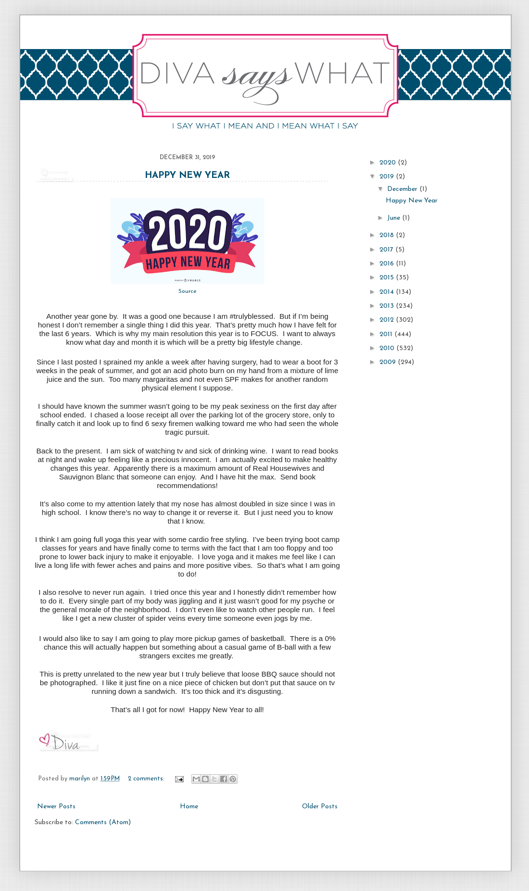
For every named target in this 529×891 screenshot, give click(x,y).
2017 (387, 249)
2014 (387, 292)
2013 (387, 306)
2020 (388, 162)
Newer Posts (56, 806)
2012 (387, 320)
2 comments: (147, 779)
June (394, 218)
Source (187, 291)
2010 (387, 348)
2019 (387, 176)
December (403, 189)
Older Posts (320, 806)
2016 (387, 263)
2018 (387, 235)
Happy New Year (187, 175)
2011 (386, 334)
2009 (388, 362)
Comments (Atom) (103, 822)
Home (189, 806)
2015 (387, 277)
